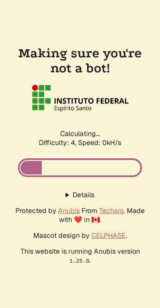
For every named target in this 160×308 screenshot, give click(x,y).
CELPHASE (108, 235)
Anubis (69, 210)
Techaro (111, 210)
